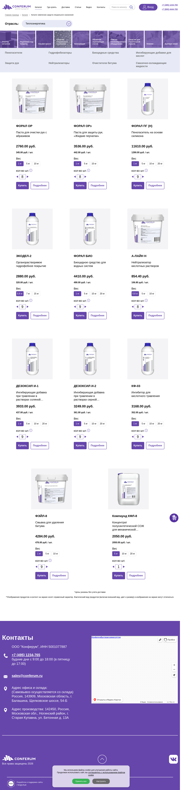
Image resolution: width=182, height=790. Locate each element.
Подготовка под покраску (26, 43)
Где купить (52, 7)
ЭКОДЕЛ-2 (23, 256)
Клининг (150, 44)
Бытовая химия (171, 44)
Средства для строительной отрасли (134, 42)
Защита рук (12, 63)
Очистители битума (104, 63)
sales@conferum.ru (27, 676)
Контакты (101, 7)
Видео (89, 7)
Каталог (38, 7)
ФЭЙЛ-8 (41, 516)
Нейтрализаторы (59, 63)
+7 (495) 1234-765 (170, 5)
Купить (22, 185)
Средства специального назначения (62, 42)
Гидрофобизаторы (60, 52)
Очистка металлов (6, 43)
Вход (150, 7)
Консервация (79, 44)
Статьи (78, 7)
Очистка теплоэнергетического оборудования (118, 42)
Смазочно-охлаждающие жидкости (151, 65)
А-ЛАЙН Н (139, 256)
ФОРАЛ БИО (83, 256)
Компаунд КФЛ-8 (124, 516)
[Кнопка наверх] (102, 759)
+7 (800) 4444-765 (170, 9)
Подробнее (40, 185)
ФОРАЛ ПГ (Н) (142, 126)
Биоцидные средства (105, 52)
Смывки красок (44, 44)
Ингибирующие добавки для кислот (153, 54)
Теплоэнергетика (35, 23)
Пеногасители (13, 52)
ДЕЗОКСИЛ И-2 (85, 386)
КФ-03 (136, 386)
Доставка (65, 7)
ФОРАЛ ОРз (83, 126)
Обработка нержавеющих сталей (98, 42)
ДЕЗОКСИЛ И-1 (27, 386)
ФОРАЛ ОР (24, 126)
